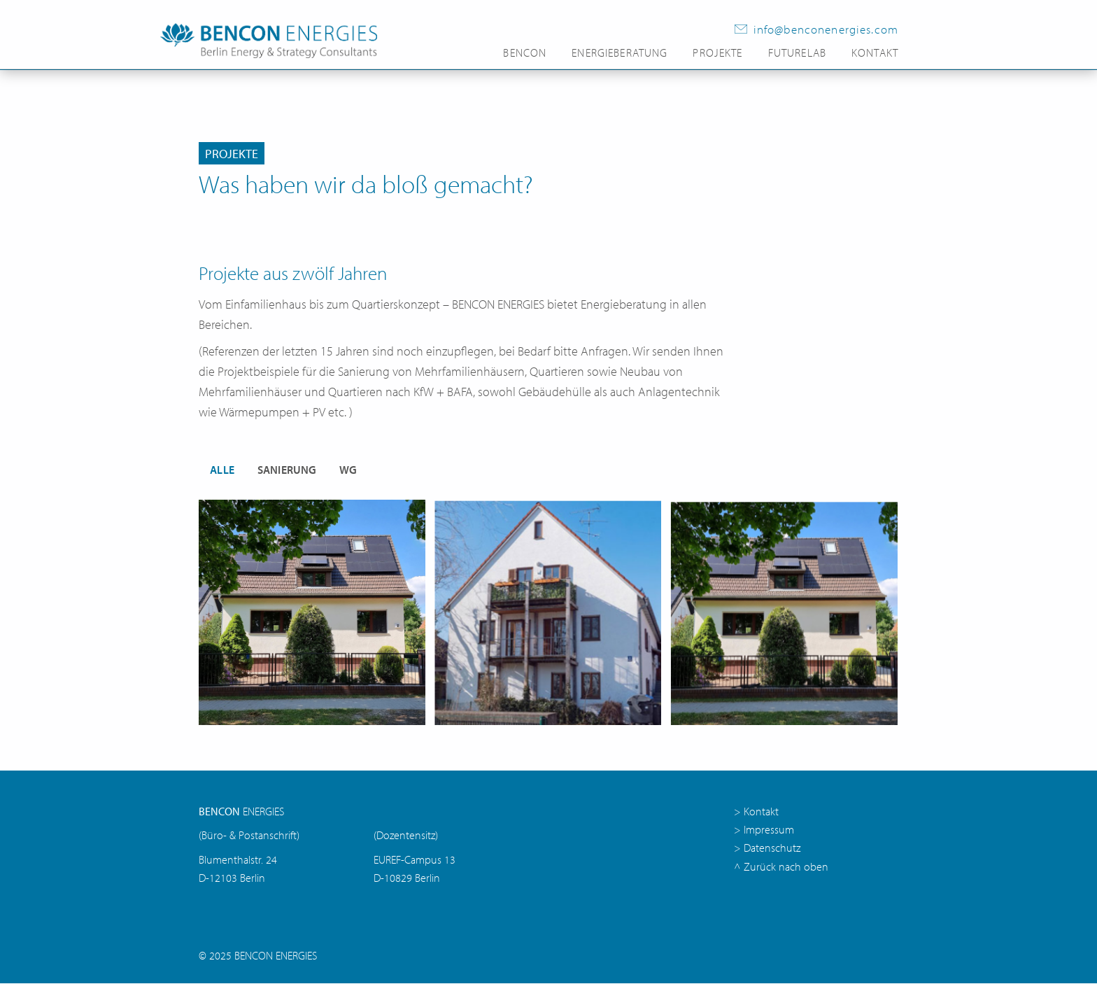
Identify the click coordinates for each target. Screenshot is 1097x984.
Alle (222, 470)
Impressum (769, 830)
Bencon (524, 53)
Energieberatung (619, 53)
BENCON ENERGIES (275, 956)
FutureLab (797, 53)
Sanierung (287, 470)
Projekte (717, 53)
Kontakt (874, 53)
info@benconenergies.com (825, 29)
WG (348, 470)
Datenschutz (772, 848)
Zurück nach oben (786, 867)
